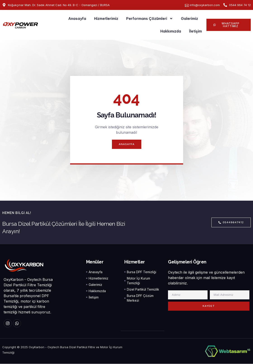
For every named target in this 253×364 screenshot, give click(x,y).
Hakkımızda (170, 31)
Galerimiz (189, 18)
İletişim (195, 31)
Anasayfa (77, 18)
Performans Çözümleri (149, 18)
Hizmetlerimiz (106, 18)
